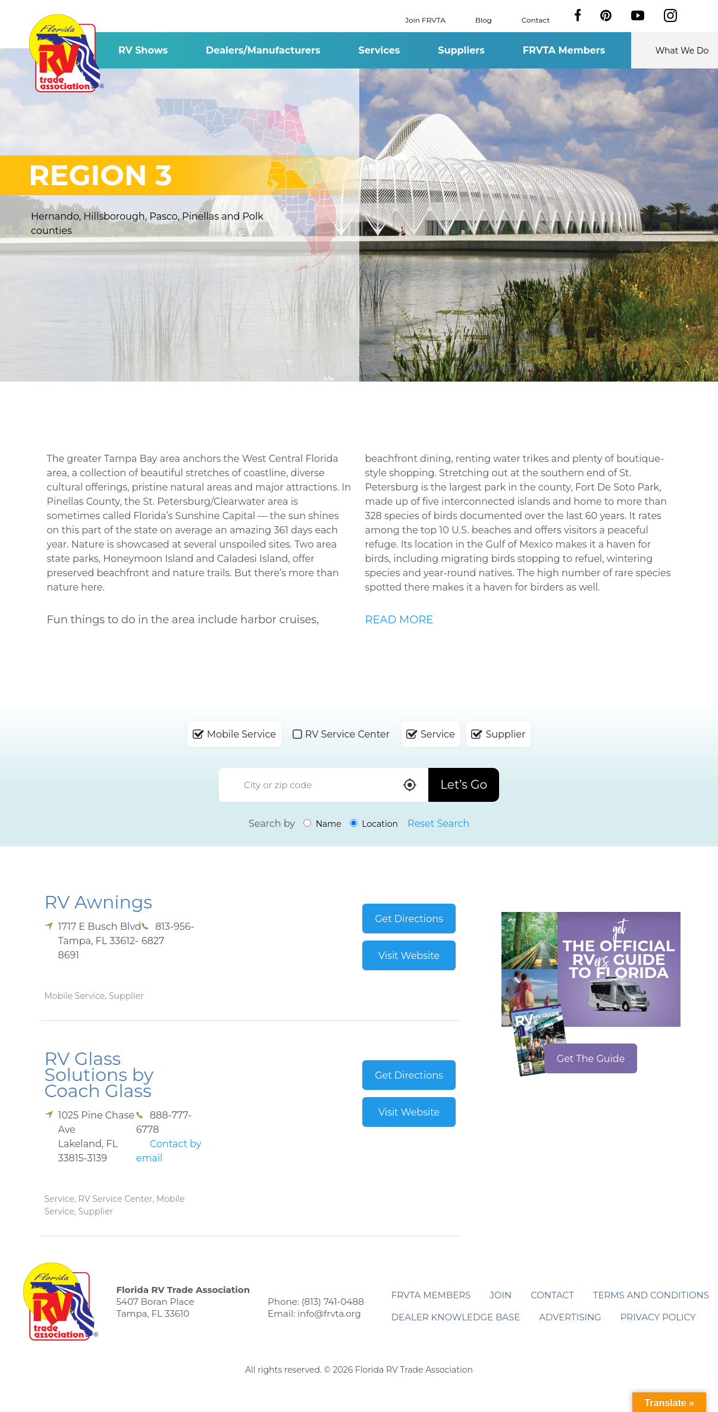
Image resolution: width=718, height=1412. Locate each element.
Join (501, 1295)
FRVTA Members (564, 50)
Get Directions (409, 918)
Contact (536, 19)
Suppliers (461, 50)
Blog (483, 19)
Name (322, 824)
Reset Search (438, 823)
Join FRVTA (425, 19)
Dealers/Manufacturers (263, 50)
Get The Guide (591, 1058)
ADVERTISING (570, 1317)
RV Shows (143, 50)
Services (379, 50)
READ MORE (399, 619)
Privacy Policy (658, 1317)
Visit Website (409, 955)
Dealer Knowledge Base (455, 1317)
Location (374, 824)
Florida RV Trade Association (67, 53)
